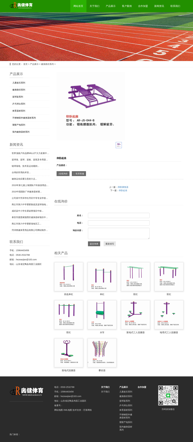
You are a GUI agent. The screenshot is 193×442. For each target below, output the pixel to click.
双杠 (135, 294)
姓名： (80, 215)
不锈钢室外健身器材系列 (24, 118)
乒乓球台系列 (18, 104)
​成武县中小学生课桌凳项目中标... (27, 211)
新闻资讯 (159, 6)
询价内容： (78, 230)
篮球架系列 (17, 97)
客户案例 (127, 6)
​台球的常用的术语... (21, 172)
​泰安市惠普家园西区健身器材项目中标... (31, 217)
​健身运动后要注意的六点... (24, 179)
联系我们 (175, 6)
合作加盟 (143, 6)
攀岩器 (102, 370)
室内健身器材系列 (20, 132)
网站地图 (58, 410)
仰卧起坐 (123, 190)
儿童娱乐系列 (18, 82)
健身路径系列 (47, 64)
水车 (102, 332)
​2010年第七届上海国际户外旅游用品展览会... (31, 185)
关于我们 (94, 6)
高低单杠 (68, 294)
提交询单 (94, 244)
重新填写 (109, 244)
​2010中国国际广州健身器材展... (27, 191)
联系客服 (79, 173)
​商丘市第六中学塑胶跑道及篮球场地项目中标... (31, 204)
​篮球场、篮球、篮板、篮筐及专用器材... (31, 159)
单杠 (102, 294)
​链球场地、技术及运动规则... (25, 166)
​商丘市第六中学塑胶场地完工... (26, 223)
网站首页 (78, 6)
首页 (25, 64)
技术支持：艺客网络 (82, 410)
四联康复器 (123, 187)
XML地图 (67, 410)
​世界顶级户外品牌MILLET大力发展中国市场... (31, 153)
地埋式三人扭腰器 (169, 332)
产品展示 (111, 6)
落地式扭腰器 (68, 370)
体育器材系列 (18, 111)
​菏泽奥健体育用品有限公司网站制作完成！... (31, 230)
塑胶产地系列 (18, 125)
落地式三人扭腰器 (135, 332)
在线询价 (63, 173)
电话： (80, 223)
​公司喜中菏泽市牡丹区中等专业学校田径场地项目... (31, 198)
